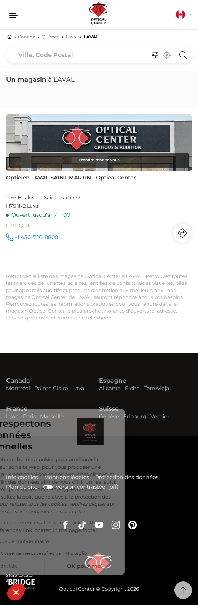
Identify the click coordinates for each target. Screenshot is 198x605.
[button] (16, 592)
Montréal (18, 388)
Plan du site (21, 487)
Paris (29, 417)
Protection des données (127, 478)
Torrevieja (156, 388)
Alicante (110, 388)
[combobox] (99, 55)
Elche (132, 388)
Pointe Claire (51, 388)
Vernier (159, 417)
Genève (109, 417)
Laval (79, 388)
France (16, 409)
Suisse (109, 409)
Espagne (112, 381)
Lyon (12, 417)
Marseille (52, 417)
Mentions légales (66, 478)
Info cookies (22, 478)
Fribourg (135, 417)
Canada (18, 381)
